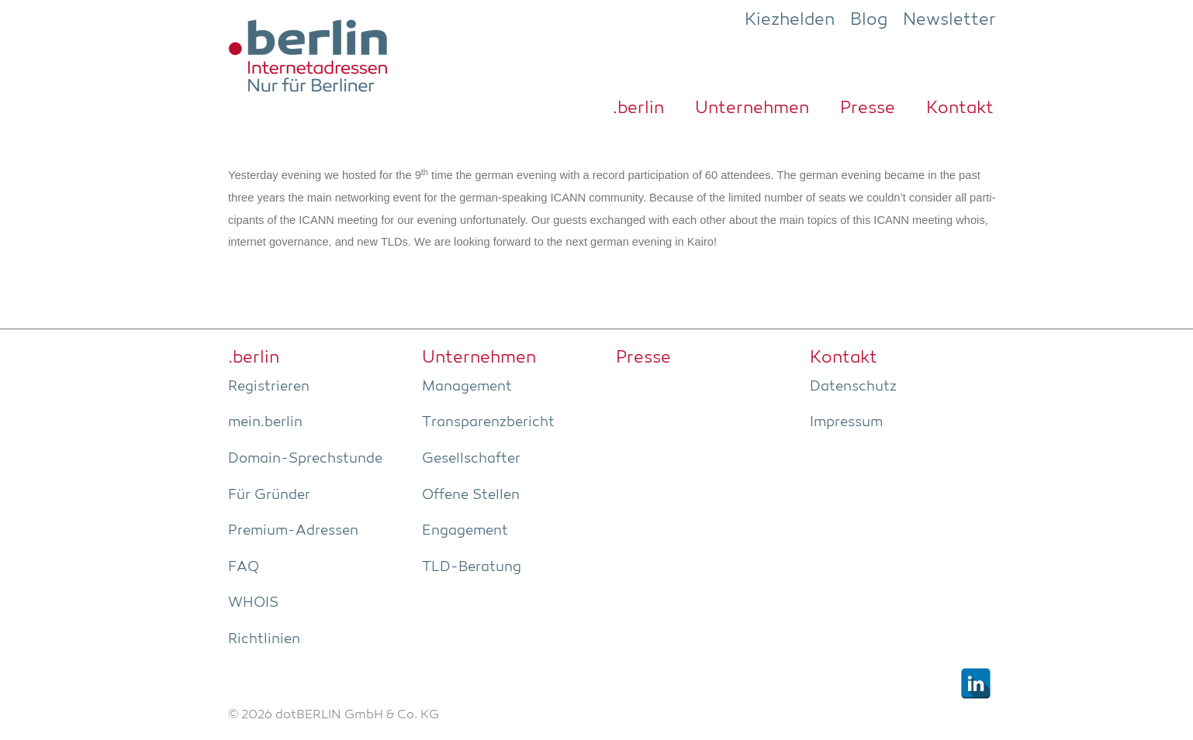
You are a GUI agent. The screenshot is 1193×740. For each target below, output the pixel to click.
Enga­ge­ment (465, 531)
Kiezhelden (790, 20)
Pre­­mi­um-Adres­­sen (293, 531)
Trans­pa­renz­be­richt (488, 422)
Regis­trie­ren (268, 387)
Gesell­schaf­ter (471, 459)
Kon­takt (960, 108)
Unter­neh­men (752, 108)
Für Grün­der (269, 495)
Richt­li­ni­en (264, 639)
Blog (868, 20)
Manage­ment (467, 387)
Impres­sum (846, 422)
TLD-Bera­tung (471, 567)
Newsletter (949, 20)
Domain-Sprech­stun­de (305, 459)
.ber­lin (638, 108)
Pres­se (867, 108)
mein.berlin (265, 422)
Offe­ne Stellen (471, 495)
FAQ (243, 567)
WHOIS (253, 603)
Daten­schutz (853, 387)
